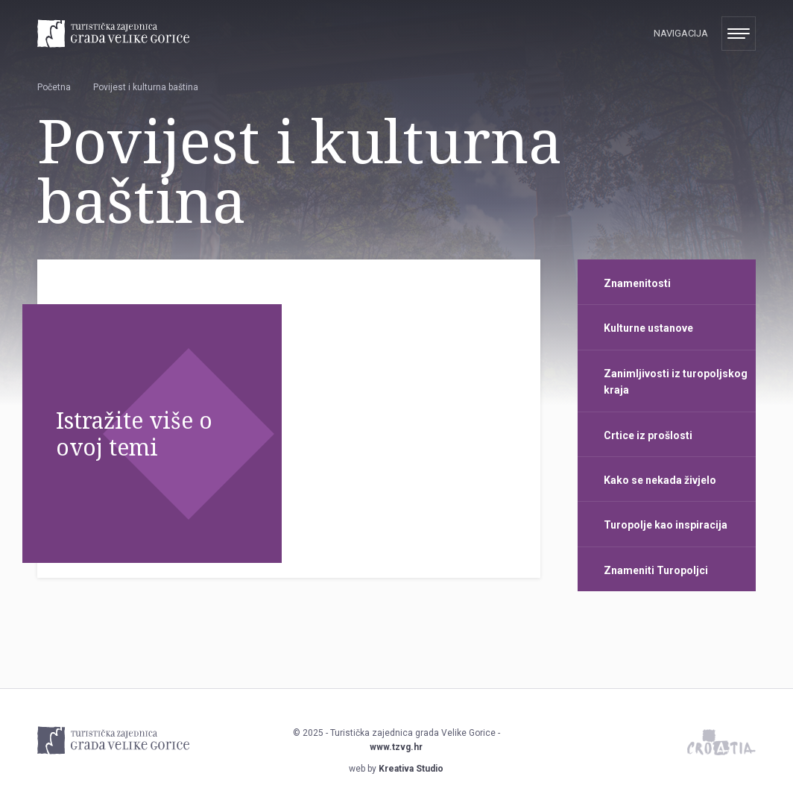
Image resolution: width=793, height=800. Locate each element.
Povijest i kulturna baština (145, 87)
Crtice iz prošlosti (648, 435)
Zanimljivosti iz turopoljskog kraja (676, 382)
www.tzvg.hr (396, 747)
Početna (54, 87)
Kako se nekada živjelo (660, 480)
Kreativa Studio (411, 768)
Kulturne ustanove (648, 328)
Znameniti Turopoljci (656, 570)
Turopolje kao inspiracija (665, 525)
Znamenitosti (637, 283)
